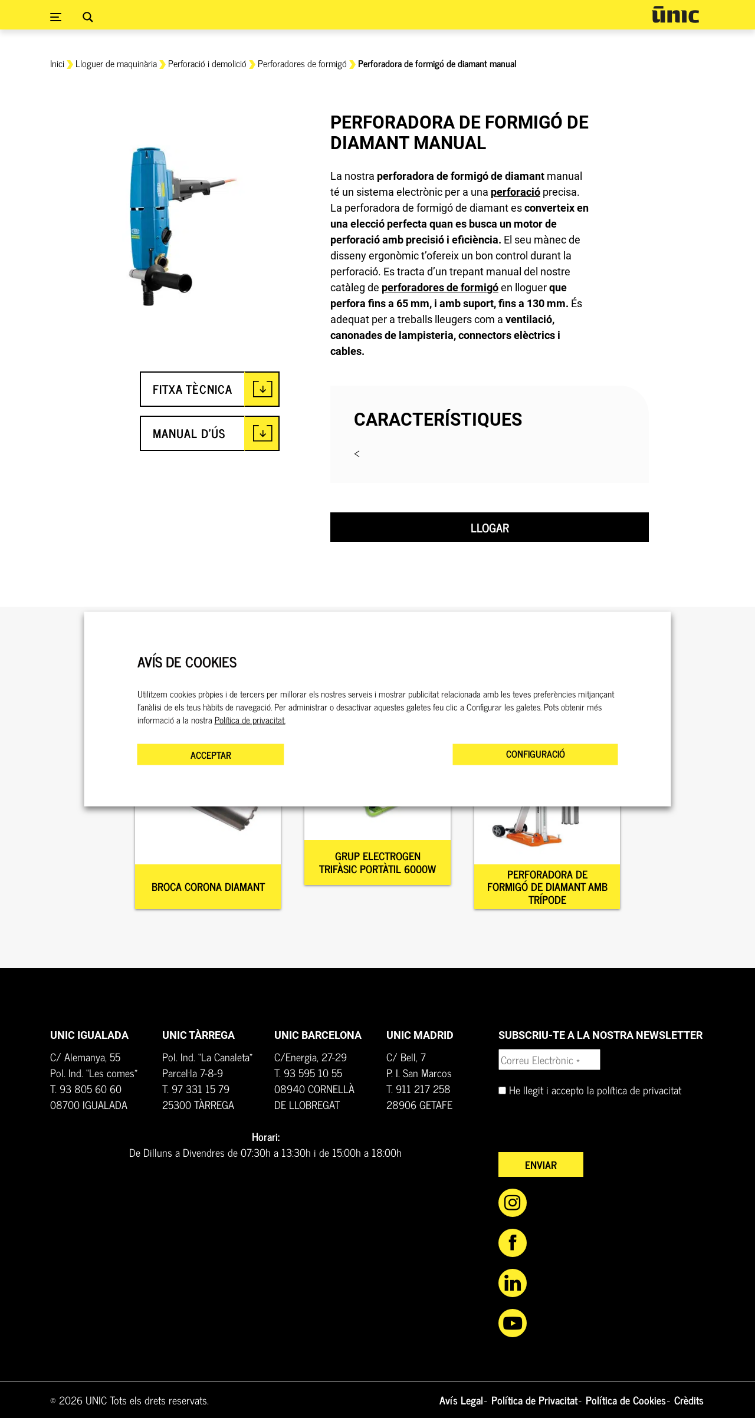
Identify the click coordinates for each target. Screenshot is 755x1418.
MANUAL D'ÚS (189, 433)
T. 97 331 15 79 (195, 1088)
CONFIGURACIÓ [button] (535, 753)
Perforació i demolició (207, 63)
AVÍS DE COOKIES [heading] (187, 661)
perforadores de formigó (440, 287)
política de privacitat (639, 1089)
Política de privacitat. (250, 720)
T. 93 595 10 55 (308, 1072)
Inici (57, 63)
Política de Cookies (626, 1400)
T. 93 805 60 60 (86, 1088)
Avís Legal (461, 1400)
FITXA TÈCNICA (192, 389)
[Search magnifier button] (88, 17)
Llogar (490, 527)
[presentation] (588, 1129)
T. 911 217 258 (418, 1088)
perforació (515, 192)
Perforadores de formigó (302, 63)
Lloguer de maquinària (116, 63)
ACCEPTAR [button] (211, 754)
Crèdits (689, 1400)
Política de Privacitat (534, 1400)
